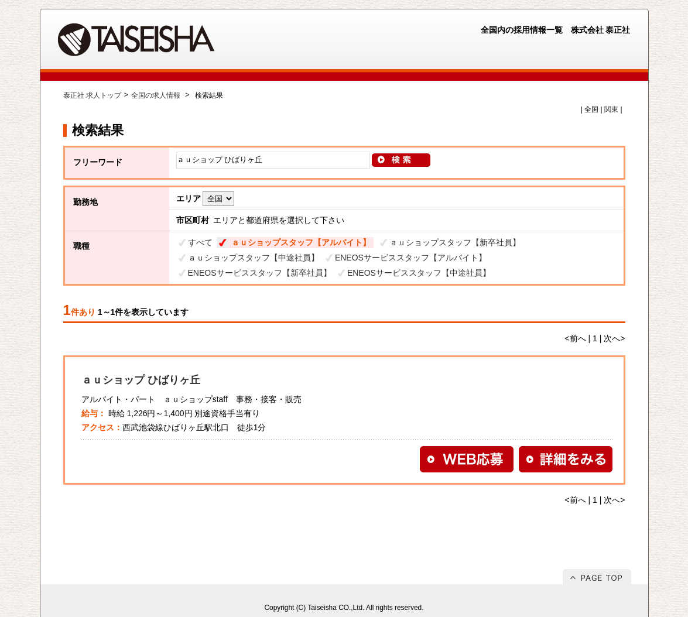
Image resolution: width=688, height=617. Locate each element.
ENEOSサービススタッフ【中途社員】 (419, 272)
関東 (611, 109)
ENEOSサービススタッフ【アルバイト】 (411, 257)
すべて (200, 242)
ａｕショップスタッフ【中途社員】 (253, 257)
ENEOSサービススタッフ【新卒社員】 (259, 272)
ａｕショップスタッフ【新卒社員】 (455, 242)
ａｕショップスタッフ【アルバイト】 (301, 242)
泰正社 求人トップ (92, 95)
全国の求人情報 (156, 95)
